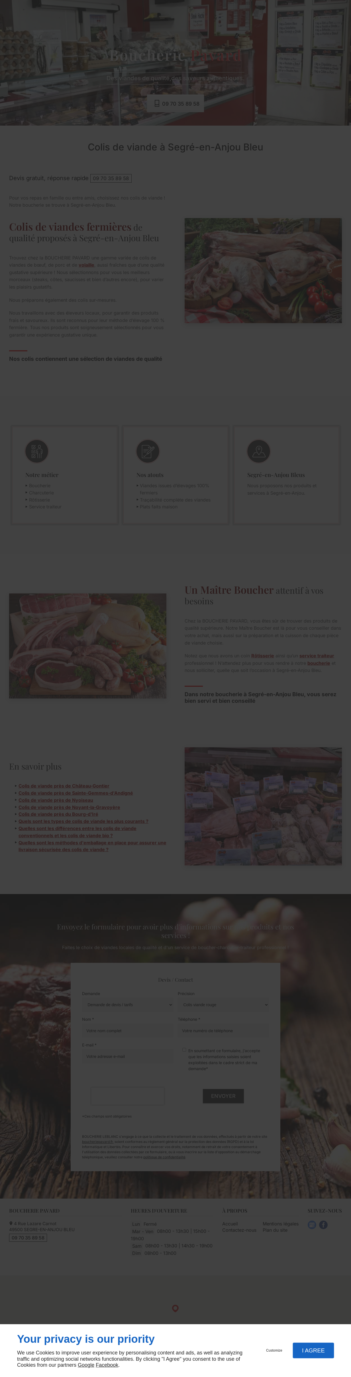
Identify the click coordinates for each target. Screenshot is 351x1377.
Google (86, 1365)
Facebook (107, 1365)
